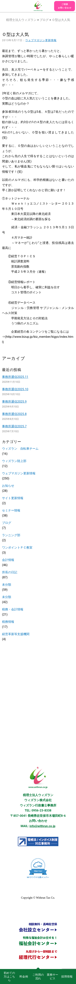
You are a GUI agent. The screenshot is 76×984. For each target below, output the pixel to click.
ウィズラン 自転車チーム (20, 448)
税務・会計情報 (12, 609)
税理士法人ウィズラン (21, 20)
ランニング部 (11, 535)
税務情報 (8, 622)
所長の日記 (9, 572)
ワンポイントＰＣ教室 (17, 547)
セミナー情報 (11, 510)
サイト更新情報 (12, 498)
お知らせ (8, 486)
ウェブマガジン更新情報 (41, 40)
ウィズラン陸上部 (14, 461)
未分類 (6, 584)
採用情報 (67, 976)
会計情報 (8, 560)
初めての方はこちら (9, 976)
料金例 (23, 976)
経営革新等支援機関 (15, 634)
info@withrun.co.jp (43, 826)
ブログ (44, 20)
